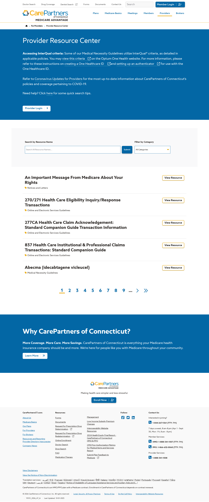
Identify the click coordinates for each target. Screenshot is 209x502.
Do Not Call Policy (125, 494)
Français (58, 480)
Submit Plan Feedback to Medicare (98, 456)
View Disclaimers (30, 471)
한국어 (120, 480)
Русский (156, 480)
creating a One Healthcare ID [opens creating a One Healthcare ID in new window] (85, 64)
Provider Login (36, 108)
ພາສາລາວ (129, 480)
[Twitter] (128, 418)
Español (165, 480)
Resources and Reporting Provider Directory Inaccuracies (37, 440)
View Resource (174, 179)
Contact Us (116, 4)
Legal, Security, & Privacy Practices (86, 494)
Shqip (53, 483)
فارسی (40, 483)
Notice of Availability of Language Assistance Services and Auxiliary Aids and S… (101, 483)
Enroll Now (100, 400)
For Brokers (28, 435)
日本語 (47, 483)
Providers (165, 13)
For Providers (37, 26)
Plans (96, 13)
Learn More (31, 356)
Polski (137, 480)
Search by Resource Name (39, 142)
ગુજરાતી (76, 480)
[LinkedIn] (133, 418)
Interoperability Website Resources (97, 430)
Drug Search (60, 449)
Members (149, 13)
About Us (27, 418)
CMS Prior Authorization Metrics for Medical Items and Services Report (101, 448)
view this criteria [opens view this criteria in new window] (73, 58)
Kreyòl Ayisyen (87, 480)
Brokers (180, 13)
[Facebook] (122, 418)
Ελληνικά (68, 480)
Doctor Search (29, 4)
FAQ (57, 453)
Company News (30, 446)
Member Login (165, 4)
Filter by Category (144, 142)
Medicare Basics (113, 13)
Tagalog (61, 483)
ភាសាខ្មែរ (112, 480)
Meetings (133, 13)
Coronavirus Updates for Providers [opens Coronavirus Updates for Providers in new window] (59, 79)
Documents (100, 4)
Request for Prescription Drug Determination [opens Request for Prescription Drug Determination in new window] (68, 427)
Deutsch (31, 483)
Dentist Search (67, 5)
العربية (45, 480)
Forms (86, 4)
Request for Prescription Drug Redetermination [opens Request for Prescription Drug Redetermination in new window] (68, 435)
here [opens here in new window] (49, 93)
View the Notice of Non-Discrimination (40, 476)
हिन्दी (97, 480)
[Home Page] (45, 15)
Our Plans (27, 426)
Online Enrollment (63, 441)
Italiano (104, 480)
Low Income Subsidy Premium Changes (100, 423)
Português (146, 480)
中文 (51, 480)
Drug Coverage (48, 4)
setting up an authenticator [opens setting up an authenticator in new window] (137, 64)
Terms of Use (109, 494)
